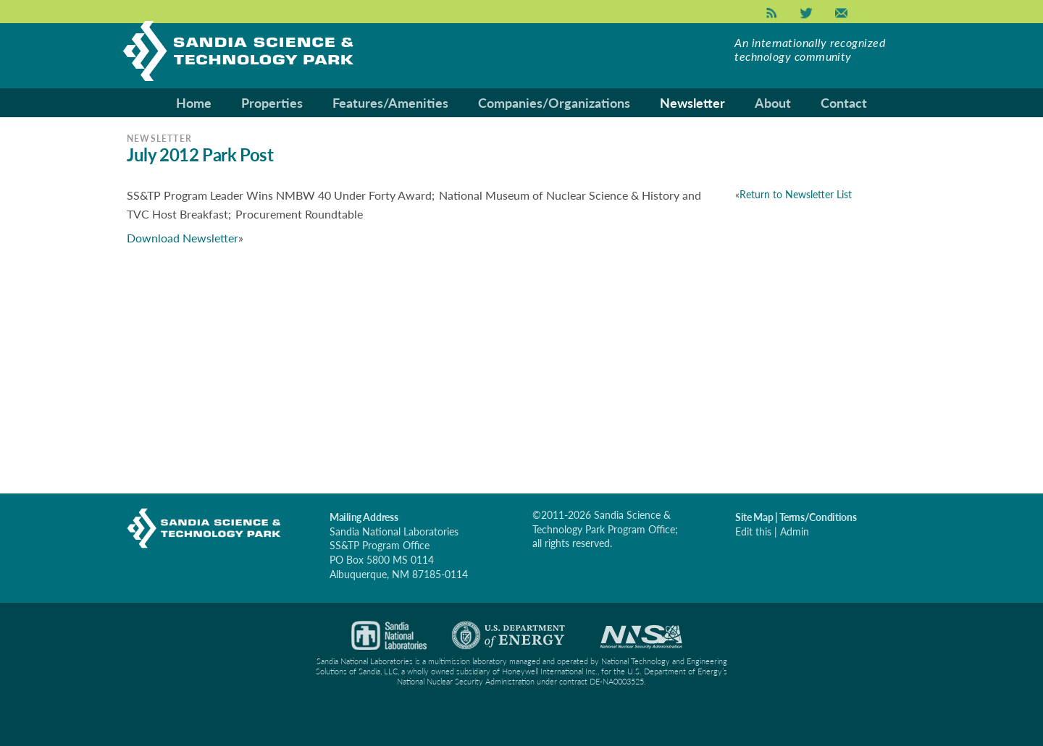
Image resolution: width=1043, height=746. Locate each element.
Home (193, 103)
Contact (844, 103)
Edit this (753, 531)
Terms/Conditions (818, 517)
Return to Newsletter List (796, 194)
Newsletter (692, 103)
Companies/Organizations (554, 103)
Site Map (754, 517)
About (773, 103)
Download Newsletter (182, 238)
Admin (794, 531)
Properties (272, 103)
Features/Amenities (390, 103)
